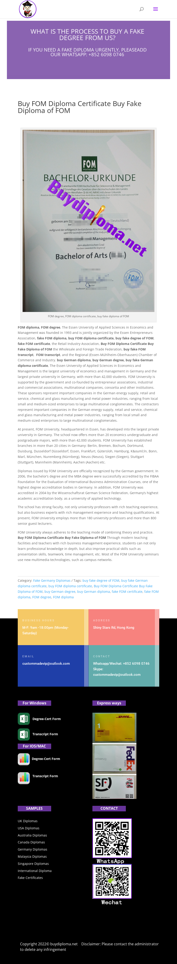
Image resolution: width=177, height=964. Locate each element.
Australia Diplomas (32, 835)
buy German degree (59, 591)
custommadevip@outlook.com (46, 663)
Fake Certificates (30, 877)
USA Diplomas (28, 828)
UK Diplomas (28, 821)
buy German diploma (93, 591)
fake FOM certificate (127, 591)
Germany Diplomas (32, 849)
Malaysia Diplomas (32, 856)
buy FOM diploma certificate (70, 586)
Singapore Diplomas (33, 863)
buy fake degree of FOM (101, 580)
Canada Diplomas (31, 842)
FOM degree (41, 597)
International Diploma (35, 871)
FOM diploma (63, 597)
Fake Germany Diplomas (52, 580)
